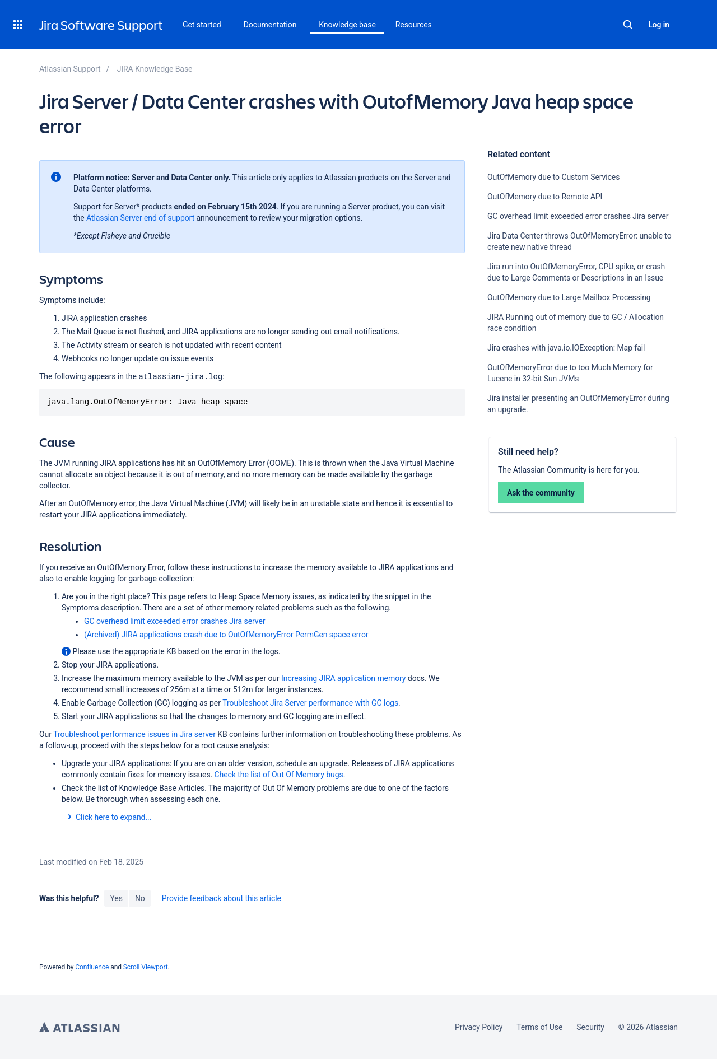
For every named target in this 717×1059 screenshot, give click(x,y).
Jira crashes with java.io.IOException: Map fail (566, 347)
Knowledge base (347, 24)
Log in (658, 24)
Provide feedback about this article (221, 898)
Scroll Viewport (145, 967)
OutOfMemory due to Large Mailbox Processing (569, 297)
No (140, 898)
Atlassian (79, 1027)
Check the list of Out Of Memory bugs (279, 774)
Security (590, 1027)
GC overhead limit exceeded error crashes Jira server (578, 216)
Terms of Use (539, 1027)
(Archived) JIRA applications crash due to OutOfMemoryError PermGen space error (226, 634)
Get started (202, 24)
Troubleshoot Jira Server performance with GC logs (310, 702)
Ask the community (541, 492)
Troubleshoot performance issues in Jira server (134, 734)
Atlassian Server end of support (140, 217)
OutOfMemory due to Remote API (544, 196)
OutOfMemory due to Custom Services (553, 176)
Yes (116, 898)
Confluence (92, 967)
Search (628, 25)
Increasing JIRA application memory (343, 678)
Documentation (270, 24)
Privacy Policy (478, 1027)
